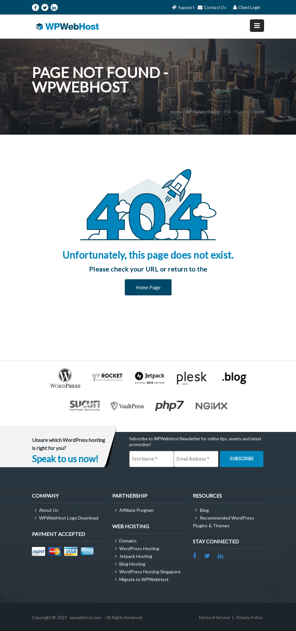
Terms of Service (214, 617)
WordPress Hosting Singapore (150, 571)
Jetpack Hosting (135, 556)
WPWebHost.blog (202, 111)
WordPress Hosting (139, 548)
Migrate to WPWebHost (144, 579)
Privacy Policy (249, 617)
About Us (48, 510)
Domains (128, 540)
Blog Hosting (132, 564)
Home (176, 111)
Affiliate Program (136, 510)
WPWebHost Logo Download (68, 518)
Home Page (148, 287)
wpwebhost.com (85, 617)
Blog (204, 510)
